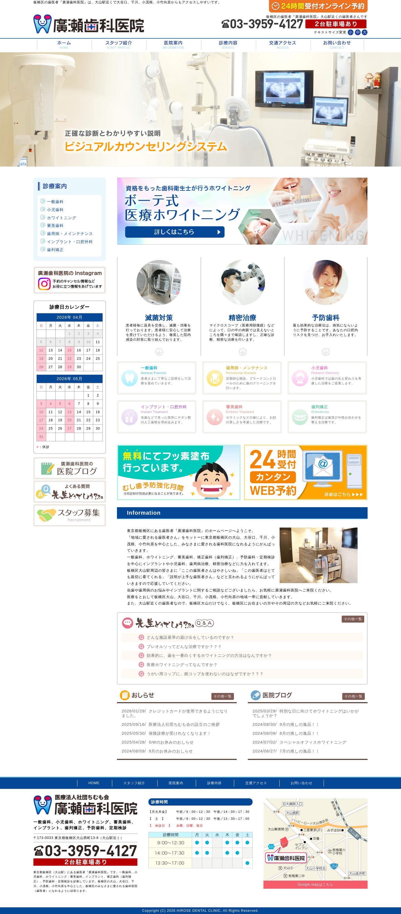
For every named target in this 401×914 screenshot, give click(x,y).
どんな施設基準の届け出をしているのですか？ (190, 637)
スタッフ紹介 (118, 45)
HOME (64, 45)
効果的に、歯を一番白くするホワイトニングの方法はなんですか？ (209, 655)
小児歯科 (55, 209)
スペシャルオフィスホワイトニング (299, 742)
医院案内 (173, 45)
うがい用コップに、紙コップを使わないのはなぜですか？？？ (205, 674)
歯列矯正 (55, 249)
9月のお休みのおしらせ (157, 751)
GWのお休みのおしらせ (158, 742)
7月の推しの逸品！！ (286, 751)
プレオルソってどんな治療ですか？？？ (184, 646)
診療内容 (228, 45)
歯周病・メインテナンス (70, 233)
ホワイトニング (61, 218)
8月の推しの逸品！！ (286, 733)
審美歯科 (55, 225)
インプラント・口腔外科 (70, 241)
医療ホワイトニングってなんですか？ (182, 664)
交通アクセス (282, 45)
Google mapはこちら (315, 884)
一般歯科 (55, 201)
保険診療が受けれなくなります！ (166, 733)
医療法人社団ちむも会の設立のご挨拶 (171, 724)
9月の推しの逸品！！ (286, 724)
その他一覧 (353, 619)
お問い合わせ (337, 45)
